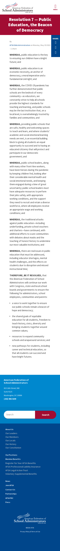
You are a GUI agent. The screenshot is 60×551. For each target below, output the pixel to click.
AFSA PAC (9, 498)
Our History (10, 444)
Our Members (12, 436)
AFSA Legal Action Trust (16, 470)
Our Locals (10, 440)
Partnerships (11, 494)
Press (7, 502)
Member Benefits (13, 459)
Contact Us (10, 489)
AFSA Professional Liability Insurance (22, 466)
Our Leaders (11, 433)
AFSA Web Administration (20, 45)
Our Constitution (13, 447)
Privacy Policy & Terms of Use (30, 532)
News (7, 481)
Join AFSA (9, 485)
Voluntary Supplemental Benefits (21, 473)
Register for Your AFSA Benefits (20, 463)
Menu (55, 7)
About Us (9, 429)
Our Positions (11, 455)
